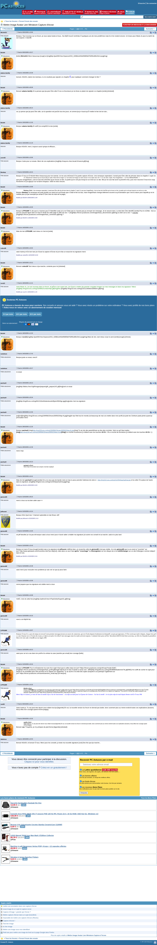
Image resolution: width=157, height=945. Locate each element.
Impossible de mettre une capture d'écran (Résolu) (20, 918)
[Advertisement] (78, 884)
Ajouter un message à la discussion (139, 25)
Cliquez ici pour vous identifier (39, 762)
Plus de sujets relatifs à (78, 935)
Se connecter (152, 3)
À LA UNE (27, 12)
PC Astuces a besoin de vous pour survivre (22, 305)
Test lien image (8, 924)
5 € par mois (8, 314)
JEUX (120, 12)
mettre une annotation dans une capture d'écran (20, 906)
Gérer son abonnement (9, 323)
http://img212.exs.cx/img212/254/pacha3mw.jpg (114, 480)
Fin (86, 29)
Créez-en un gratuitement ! (54, 767)
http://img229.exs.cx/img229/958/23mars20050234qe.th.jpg (53, 430)
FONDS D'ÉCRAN (108, 12)
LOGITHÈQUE (54, 12)
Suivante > (150, 29)
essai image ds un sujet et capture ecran (17, 909)
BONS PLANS (91, 12)
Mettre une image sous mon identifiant (16, 929)
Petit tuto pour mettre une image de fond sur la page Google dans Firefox (28, 932)
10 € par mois (21, 314)
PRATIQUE (40, 12)
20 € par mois (35, 314)
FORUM (130, 12)
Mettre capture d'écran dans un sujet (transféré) (19, 915)
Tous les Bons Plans (148, 798)
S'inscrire (141, 3)
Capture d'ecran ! (9, 921)
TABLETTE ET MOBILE (72, 12)
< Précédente (7, 29)
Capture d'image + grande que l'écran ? (17, 912)
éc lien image (7, 926)
